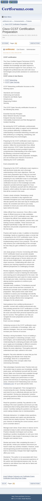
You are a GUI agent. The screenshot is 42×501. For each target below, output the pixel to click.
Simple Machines (26, 498)
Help (13, 496)
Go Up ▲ (27, 496)
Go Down (5, 43)
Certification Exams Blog (10, 478)
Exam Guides (22, 478)
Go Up (4, 483)
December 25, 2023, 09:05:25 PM (12, 52)
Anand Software (8, 476)
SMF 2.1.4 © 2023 (16, 498)
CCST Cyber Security (12, 82)
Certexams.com (8, 384)
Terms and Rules (19, 496)
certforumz (10, 49)
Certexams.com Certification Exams (23, 476)
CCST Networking (11, 80)
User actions (35, 43)
